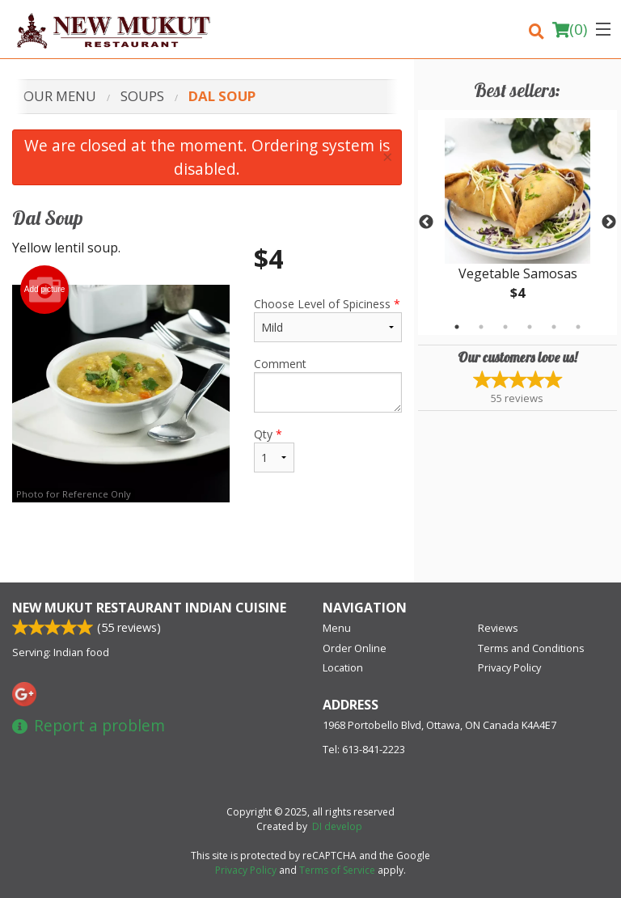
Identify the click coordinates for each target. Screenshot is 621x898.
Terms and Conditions (531, 648)
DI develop (337, 826)
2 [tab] (481, 327)
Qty (274, 449)
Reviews (498, 628)
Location (343, 667)
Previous (426, 222)
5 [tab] (554, 327)
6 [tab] (578, 327)
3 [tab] (505, 327)
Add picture (44, 289)
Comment (328, 384)
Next (609, 222)
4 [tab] (530, 327)
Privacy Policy (509, 667)
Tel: (364, 749)
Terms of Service (337, 870)
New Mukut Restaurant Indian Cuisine (149, 607)
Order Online (355, 648)
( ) (569, 29)
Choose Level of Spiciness (328, 319)
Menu (337, 628)
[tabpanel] (517, 222)
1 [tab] (457, 327)
